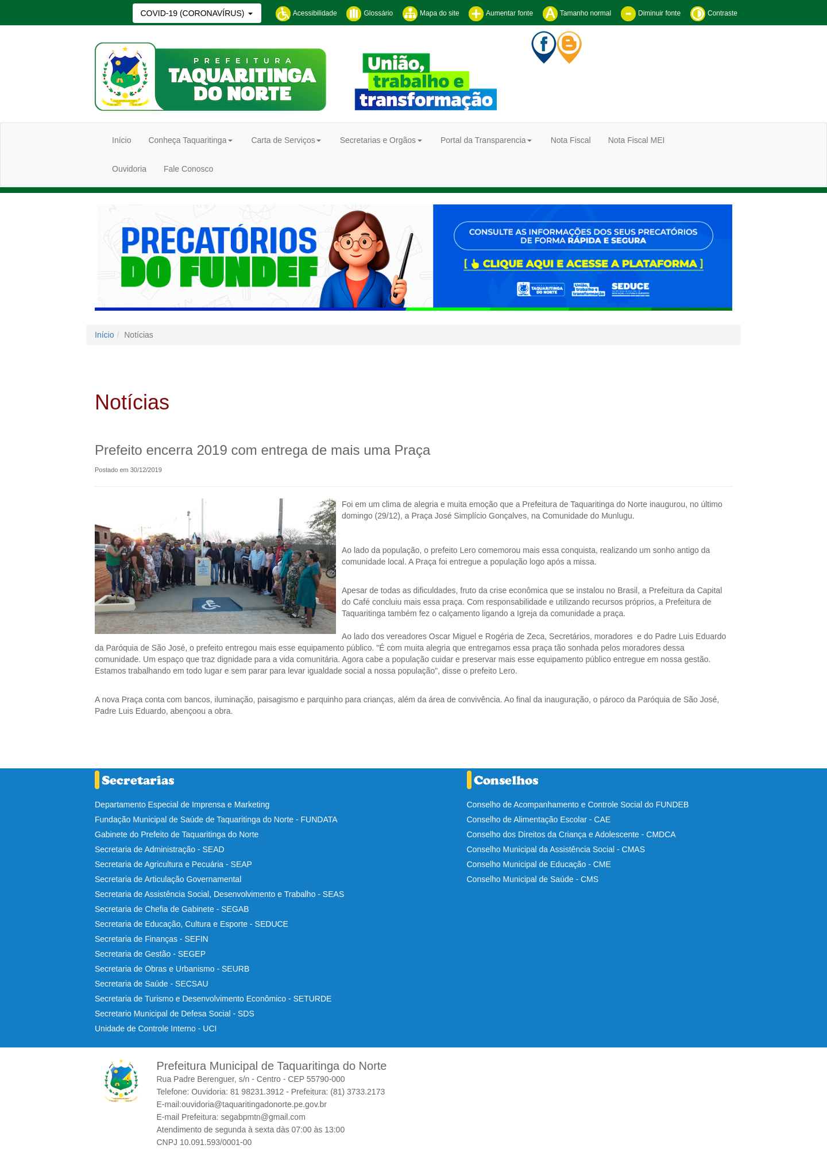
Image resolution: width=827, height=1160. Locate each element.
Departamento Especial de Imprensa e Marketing (182, 804)
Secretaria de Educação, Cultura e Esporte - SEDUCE (191, 924)
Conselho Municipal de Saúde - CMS (533, 879)
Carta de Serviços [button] (283, 140)
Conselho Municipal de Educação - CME (539, 864)
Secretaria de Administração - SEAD (160, 849)
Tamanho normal (577, 13)
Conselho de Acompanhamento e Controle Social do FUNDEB (578, 804)
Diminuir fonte (650, 13)
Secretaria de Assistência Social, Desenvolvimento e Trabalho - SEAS (219, 894)
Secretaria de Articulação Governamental (168, 879)
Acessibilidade (306, 13)
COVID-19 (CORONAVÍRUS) (193, 13)
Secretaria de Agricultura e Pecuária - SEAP (173, 864)
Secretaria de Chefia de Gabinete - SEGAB (172, 909)
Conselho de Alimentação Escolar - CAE (539, 819)
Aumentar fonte (500, 13)
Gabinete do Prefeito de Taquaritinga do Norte (176, 834)
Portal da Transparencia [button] (483, 140)
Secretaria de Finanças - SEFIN (151, 939)
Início (121, 140)
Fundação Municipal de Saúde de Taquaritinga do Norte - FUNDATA (216, 819)
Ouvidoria (129, 168)
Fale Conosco (188, 168)
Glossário (369, 13)
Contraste (713, 13)
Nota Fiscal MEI (636, 140)
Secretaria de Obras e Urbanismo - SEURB (172, 968)
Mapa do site (430, 13)
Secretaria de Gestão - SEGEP (150, 953)
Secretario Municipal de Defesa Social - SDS (174, 1013)
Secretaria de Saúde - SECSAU (151, 983)
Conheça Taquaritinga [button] (187, 140)
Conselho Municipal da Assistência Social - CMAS (556, 849)
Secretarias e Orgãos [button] (378, 140)
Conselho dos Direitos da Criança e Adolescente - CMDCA (571, 834)
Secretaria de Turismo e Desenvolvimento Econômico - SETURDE (213, 998)
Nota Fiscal (571, 140)
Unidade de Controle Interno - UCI (156, 1028)
